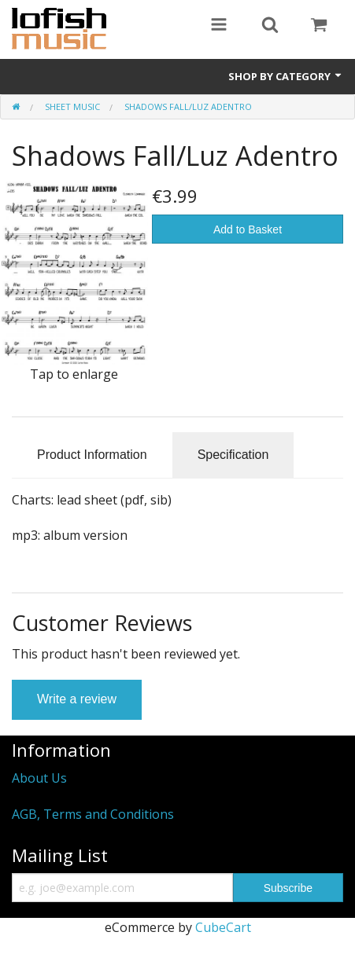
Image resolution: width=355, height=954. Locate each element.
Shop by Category (285, 76)
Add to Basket (247, 229)
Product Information (92, 454)
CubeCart (223, 927)
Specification (233, 454)
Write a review (76, 699)
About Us (39, 778)
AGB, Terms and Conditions (93, 814)
